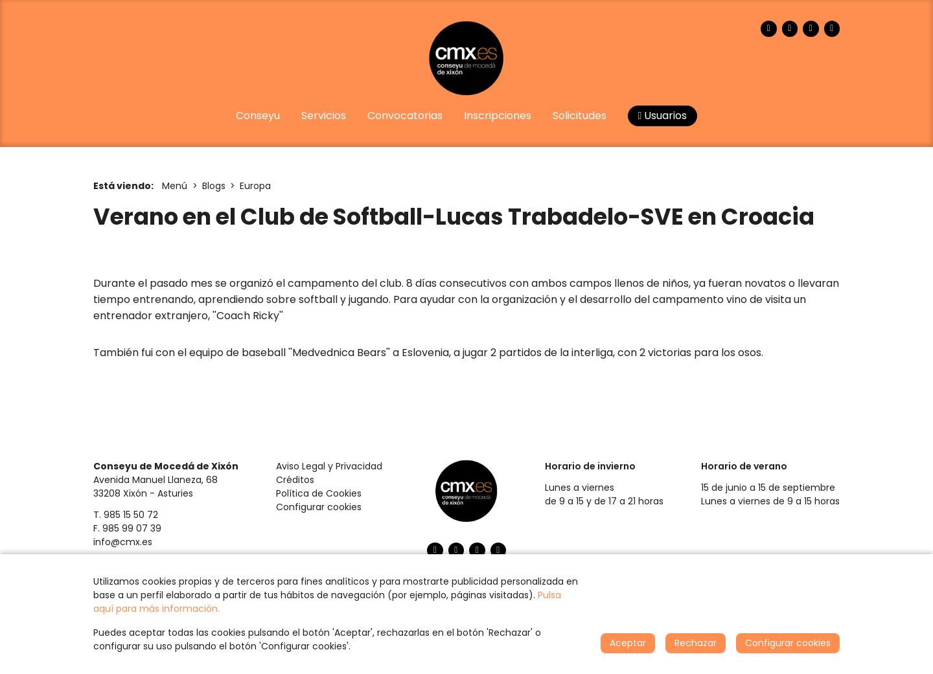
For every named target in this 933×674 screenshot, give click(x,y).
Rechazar (695, 642)
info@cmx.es (122, 541)
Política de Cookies (319, 493)
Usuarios (662, 115)
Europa (255, 185)
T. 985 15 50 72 (125, 514)
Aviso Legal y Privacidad (329, 466)
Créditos (295, 479)
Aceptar (628, 642)
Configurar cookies (319, 506)
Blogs (213, 185)
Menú (174, 185)
